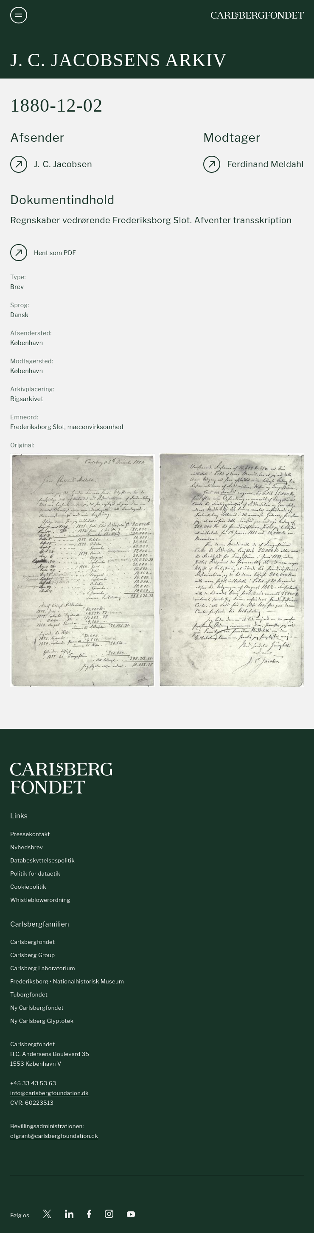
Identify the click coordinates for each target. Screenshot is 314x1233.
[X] (47, 1215)
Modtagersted (31, 361)
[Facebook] (89, 1215)
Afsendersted (30, 333)
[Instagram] (109, 1216)
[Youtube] (131, 1215)
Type (17, 277)
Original (21, 445)
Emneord (23, 417)
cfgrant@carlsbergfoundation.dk (54, 1135)
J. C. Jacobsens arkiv (118, 60)
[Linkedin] (69, 1215)
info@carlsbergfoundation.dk (49, 1093)
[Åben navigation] (18, 15)
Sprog (19, 305)
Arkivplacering (31, 389)
